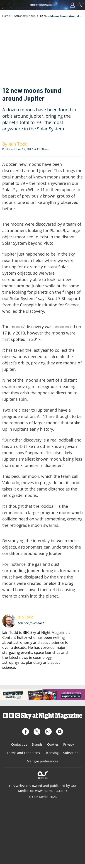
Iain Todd (26, 617)
